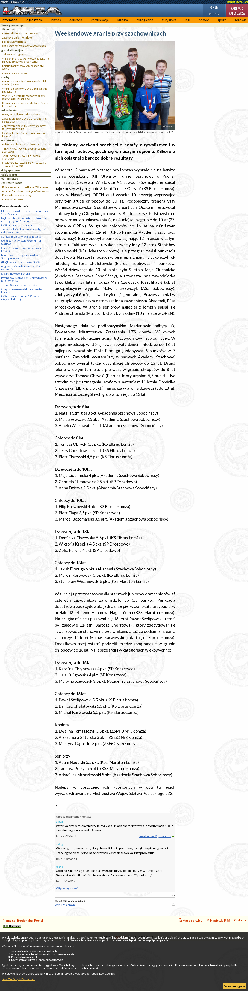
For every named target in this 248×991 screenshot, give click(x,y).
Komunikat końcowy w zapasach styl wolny (23, 67)
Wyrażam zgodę (234, 986)
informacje (10, 20)
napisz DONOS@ (237, 1)
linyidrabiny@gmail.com (155, 836)
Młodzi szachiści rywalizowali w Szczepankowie (19, 257)
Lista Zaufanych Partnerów (18, 979)
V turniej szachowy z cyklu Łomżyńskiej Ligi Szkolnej (25, 90)
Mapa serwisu (191, 920)
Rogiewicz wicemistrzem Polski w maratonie (20, 268)
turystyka (169, 20)
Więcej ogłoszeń (67, 888)
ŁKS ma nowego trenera (15, 273)
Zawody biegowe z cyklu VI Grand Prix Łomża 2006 (24, 120)
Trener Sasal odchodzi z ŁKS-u (19, 284)
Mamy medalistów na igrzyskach (21, 114)
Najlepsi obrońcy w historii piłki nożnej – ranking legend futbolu (25, 220)
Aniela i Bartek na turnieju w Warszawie (26, 191)
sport (222, 20)
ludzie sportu (9, 174)
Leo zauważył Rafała (14, 41)
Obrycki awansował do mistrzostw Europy (21, 291)
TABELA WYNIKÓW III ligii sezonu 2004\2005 (22, 157)
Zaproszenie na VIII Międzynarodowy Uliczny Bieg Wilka (24, 127)
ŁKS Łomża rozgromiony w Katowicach (24, 45)
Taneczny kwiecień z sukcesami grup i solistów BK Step (23, 231)
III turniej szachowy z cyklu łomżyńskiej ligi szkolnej (25, 104)
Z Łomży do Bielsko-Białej (17, 37)
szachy (5, 77)
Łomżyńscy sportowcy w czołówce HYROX (21, 249)
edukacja (75, 20)
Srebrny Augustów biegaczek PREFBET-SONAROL (24, 242)
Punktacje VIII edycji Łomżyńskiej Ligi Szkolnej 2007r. (24, 83)
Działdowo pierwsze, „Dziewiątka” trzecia (26, 144)
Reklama (240, 920)
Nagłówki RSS (218, 920)
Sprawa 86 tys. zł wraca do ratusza (21, 236)
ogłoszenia (34, 20)
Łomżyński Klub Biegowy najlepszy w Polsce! (23, 134)
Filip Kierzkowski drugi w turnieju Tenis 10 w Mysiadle (24, 212)
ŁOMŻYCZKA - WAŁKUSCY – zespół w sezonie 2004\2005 (24, 164)
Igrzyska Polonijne (12, 50)
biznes (56, 20)
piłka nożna (8, 29)
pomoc (204, 20)
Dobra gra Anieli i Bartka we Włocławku (25, 186)
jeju (187, 20)
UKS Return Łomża (11, 182)
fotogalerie (145, 20)
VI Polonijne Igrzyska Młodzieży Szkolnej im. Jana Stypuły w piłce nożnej (26, 60)
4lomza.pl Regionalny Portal (23, 923)
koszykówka (8, 140)
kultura (122, 20)
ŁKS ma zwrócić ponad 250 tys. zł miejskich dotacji (20, 298)
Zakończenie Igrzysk (14, 54)
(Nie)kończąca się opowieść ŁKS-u (21, 262)
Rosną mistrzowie (12, 199)
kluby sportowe (10, 170)
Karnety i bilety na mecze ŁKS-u (20, 33)
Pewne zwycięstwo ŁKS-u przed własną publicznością (24, 279)
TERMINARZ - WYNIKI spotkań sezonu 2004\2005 (24, 150)
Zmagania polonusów (14, 72)
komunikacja (100, 20)
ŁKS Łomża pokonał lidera (16, 225)
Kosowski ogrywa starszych (18, 195)
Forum (213, 7)
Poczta (214, 14)
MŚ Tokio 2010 (9, 178)
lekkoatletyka (9, 110)
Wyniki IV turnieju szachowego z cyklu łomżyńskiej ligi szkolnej (24, 97)
